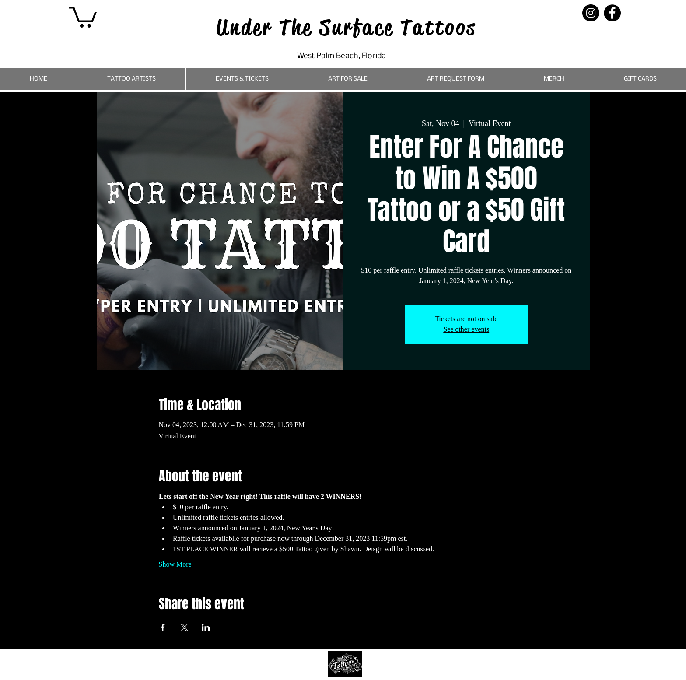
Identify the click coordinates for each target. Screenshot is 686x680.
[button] (83, 16)
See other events (466, 329)
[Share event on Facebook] (163, 627)
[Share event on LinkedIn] (206, 627)
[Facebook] (612, 12)
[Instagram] (590, 12)
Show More (175, 564)
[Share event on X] (184, 627)
